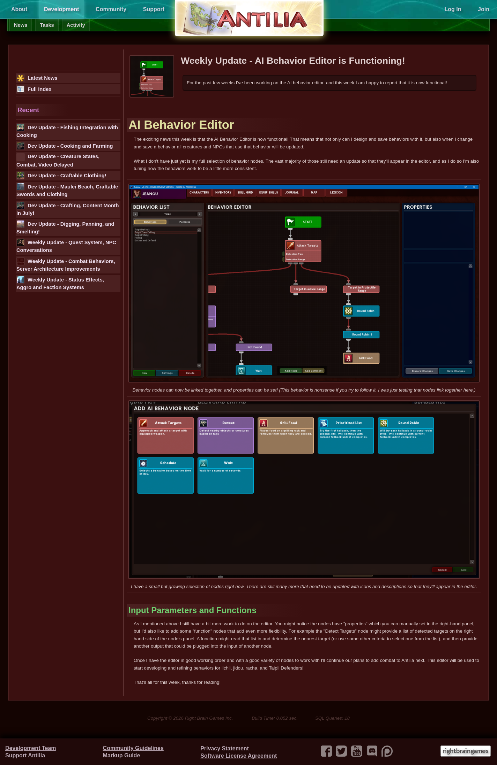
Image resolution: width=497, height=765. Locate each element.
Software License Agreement (238, 756)
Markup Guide (121, 755)
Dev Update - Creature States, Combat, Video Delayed (57, 160)
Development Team (30, 748)
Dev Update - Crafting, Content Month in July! (67, 208)
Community (111, 9)
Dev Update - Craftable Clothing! (61, 175)
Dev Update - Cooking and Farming (64, 146)
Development (61, 9)
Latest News (37, 78)
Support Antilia (25, 755)
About (19, 9)
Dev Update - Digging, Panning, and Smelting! (65, 227)
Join (483, 9)
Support (153, 9)
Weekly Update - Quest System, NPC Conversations (66, 245)
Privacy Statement (224, 748)
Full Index (33, 89)
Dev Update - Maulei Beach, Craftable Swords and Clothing (67, 190)
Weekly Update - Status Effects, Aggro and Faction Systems (60, 283)
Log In (452, 9)
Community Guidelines (133, 748)
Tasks (47, 25)
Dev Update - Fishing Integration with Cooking (67, 130)
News (20, 25)
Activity (76, 25)
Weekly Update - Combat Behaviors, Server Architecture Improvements (65, 264)
